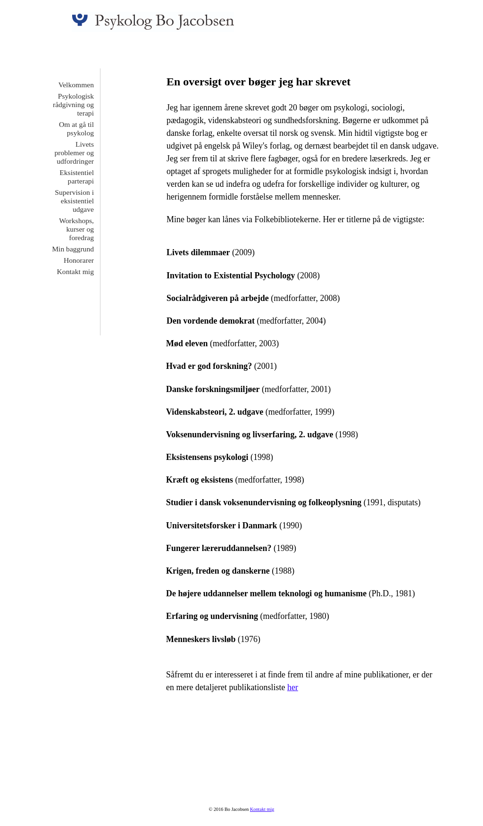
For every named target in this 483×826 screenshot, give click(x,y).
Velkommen (76, 85)
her (292, 687)
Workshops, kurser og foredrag (76, 229)
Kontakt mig (75, 271)
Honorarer (79, 260)
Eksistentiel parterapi (76, 176)
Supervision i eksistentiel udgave (74, 200)
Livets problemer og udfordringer (74, 152)
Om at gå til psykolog (76, 128)
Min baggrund (73, 249)
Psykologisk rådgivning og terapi (73, 104)
